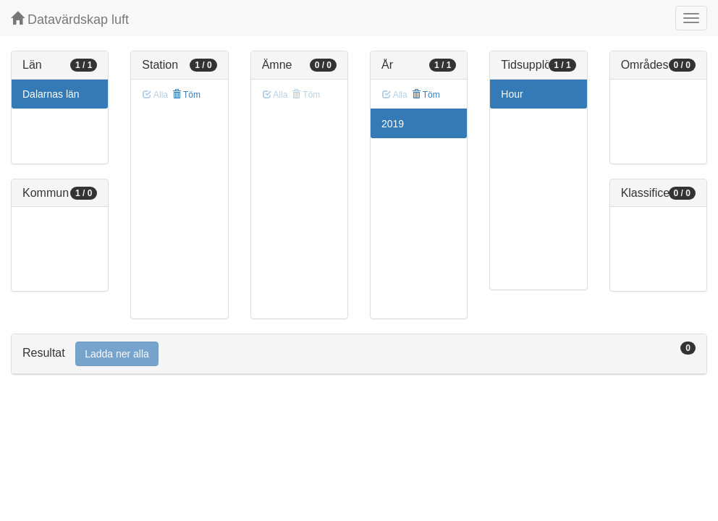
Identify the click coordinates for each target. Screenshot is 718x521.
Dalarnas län (51, 94)
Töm (186, 95)
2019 (392, 124)
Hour (512, 94)
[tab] (359, 354)
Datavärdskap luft (70, 19)
